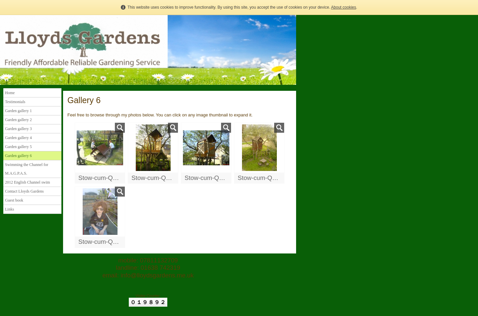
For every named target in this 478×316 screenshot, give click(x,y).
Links (9, 209)
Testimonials (15, 101)
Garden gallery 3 (18, 128)
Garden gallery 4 (18, 137)
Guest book (14, 200)
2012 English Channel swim (27, 182)
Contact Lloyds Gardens (24, 191)
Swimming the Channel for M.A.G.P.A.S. (26, 169)
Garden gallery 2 (18, 119)
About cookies (343, 7)
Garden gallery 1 (18, 110)
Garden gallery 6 (18, 155)
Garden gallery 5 (18, 146)
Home (10, 92)
